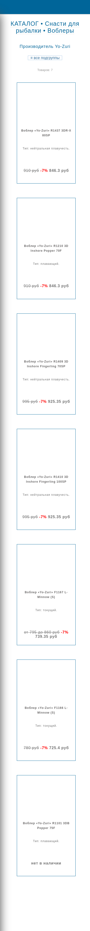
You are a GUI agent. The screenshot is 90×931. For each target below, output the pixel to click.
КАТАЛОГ (25, 23)
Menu (7, 7)
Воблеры (61, 30)
